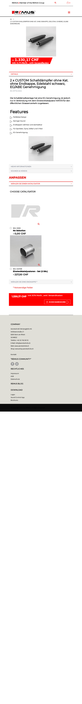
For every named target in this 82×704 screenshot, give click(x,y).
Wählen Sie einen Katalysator (25, 184)
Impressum (15, 373)
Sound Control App (17, 397)
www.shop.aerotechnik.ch (24, 349)
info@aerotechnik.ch (23, 343)
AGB (12, 376)
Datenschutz (15, 379)
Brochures (14, 400)
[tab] (41, 74)
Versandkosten (41, 62)
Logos (13, 394)
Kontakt (13, 354)
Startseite (11, 19)
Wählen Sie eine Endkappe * (24, 282)
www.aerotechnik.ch (21, 346)
